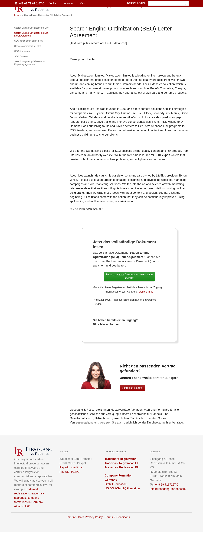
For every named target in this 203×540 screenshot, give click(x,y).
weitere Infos (146, 299)
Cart (82, 3)
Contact (53, 3)
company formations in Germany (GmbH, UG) (28, 510)
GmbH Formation (116, 491)
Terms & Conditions (117, 524)
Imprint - (72, 524)
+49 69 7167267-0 (166, 492)
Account (68, 3)
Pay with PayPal (69, 479)
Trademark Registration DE (122, 470)
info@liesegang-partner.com (168, 496)
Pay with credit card (71, 475)
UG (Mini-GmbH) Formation (122, 496)
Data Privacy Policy (90, 524)
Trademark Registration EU (122, 475)
